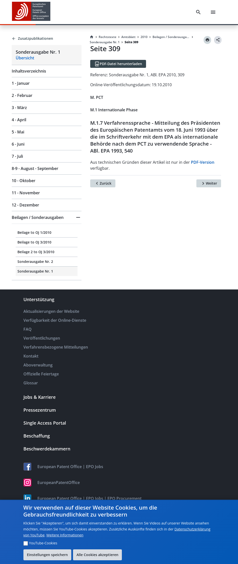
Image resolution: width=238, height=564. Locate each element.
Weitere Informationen (64, 535)
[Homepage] (92, 37)
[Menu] (213, 12)
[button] (46, 217)
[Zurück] (102, 183)
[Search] (198, 12)
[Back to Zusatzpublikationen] (46, 38)
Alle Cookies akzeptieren (97, 554)
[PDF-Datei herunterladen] (118, 64)
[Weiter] (208, 183)
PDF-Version (202, 162)
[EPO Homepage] (31, 12)
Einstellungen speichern (47, 554)
